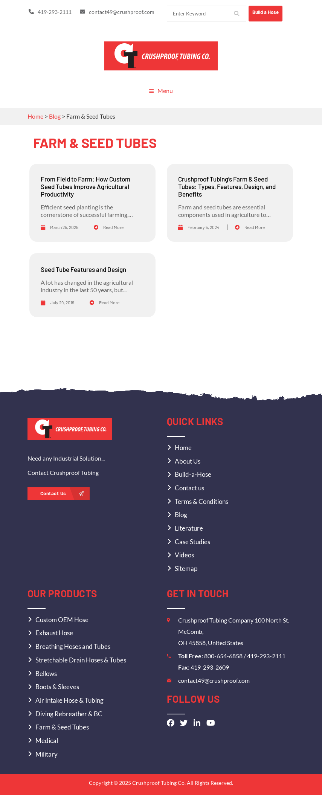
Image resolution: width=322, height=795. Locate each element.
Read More (109, 226)
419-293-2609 (210, 666)
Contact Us (62, 493)
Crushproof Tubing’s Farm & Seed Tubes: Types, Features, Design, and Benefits (227, 185)
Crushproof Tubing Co (158, 782)
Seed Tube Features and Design (83, 269)
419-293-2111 (266, 655)
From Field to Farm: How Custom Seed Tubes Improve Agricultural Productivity (85, 185)
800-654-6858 (224, 655)
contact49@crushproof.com (214, 680)
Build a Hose (272, 12)
